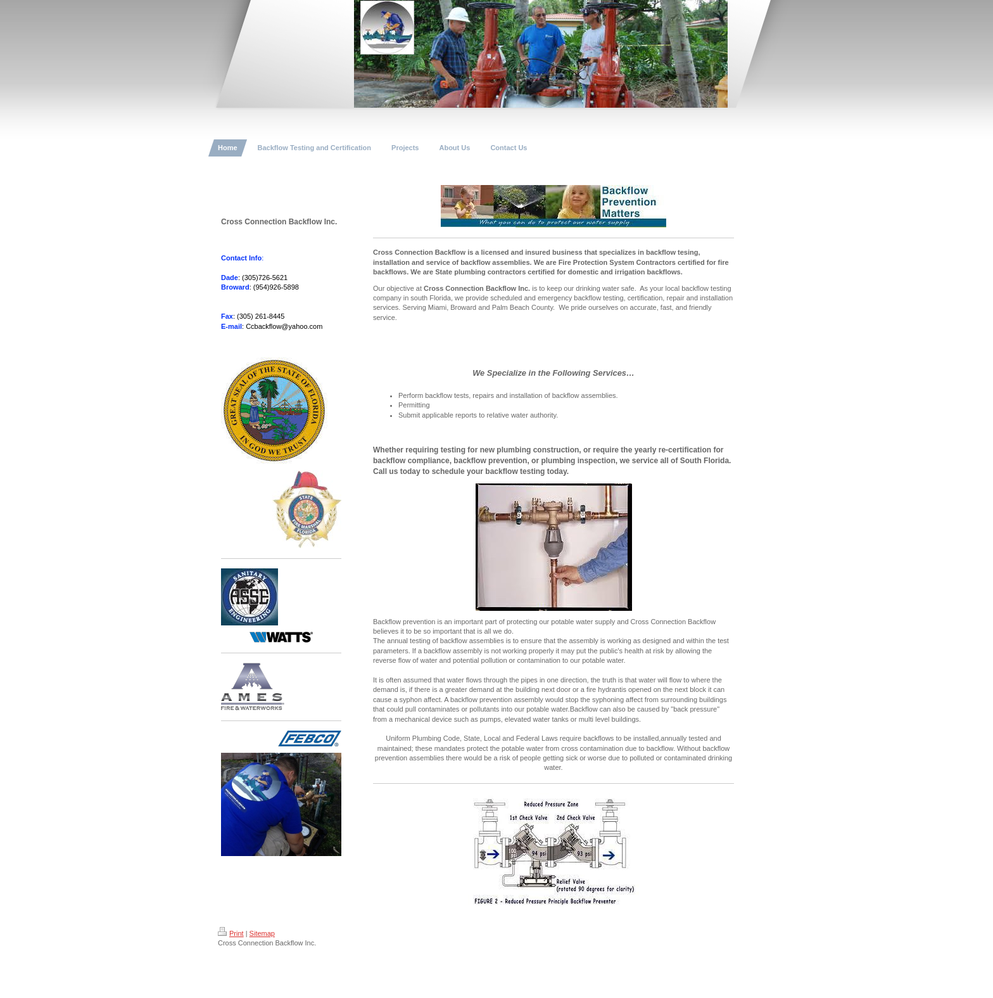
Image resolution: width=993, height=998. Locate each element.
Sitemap (262, 933)
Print (231, 933)
